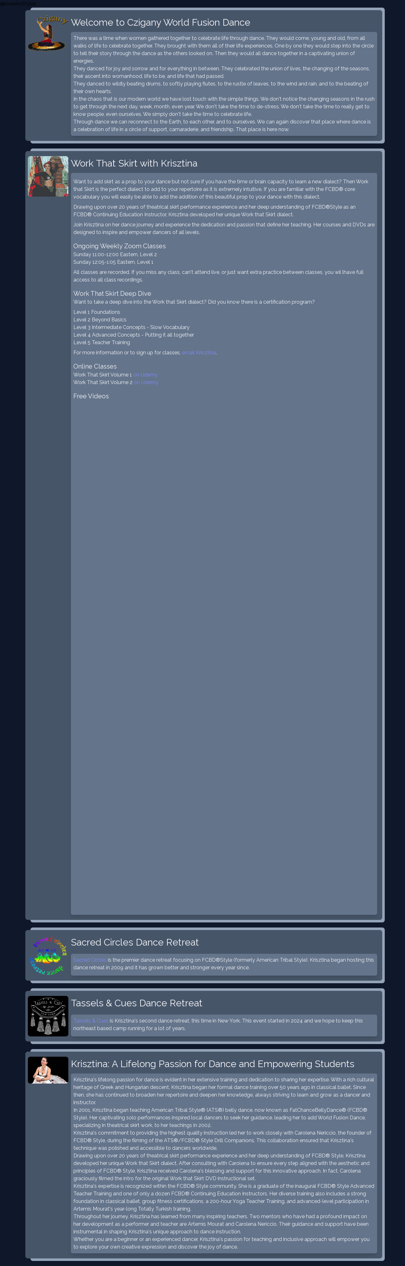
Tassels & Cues (91, 1021)
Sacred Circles (90, 960)
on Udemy (145, 375)
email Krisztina (199, 353)
